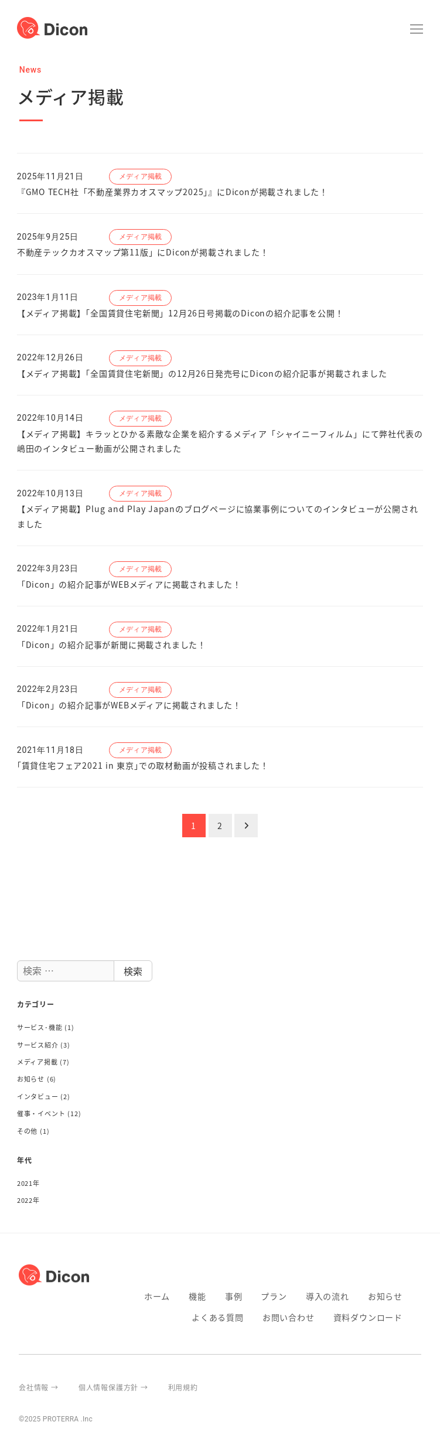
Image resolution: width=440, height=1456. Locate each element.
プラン (273, 1296)
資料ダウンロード (368, 1317)
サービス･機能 (40, 1027)
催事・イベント (41, 1113)
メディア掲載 (37, 1061)
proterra (416, 1387)
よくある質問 (218, 1317)
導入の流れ (327, 1296)
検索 (133, 971)
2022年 (28, 1200)
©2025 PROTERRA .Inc (56, 1419)
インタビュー (38, 1096)
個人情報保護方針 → (113, 1387)
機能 (197, 1296)
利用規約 (183, 1387)
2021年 (28, 1183)
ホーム (157, 1296)
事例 (234, 1296)
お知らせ (31, 1078)
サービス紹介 (38, 1044)
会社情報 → (39, 1387)
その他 (27, 1131)
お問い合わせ (288, 1317)
